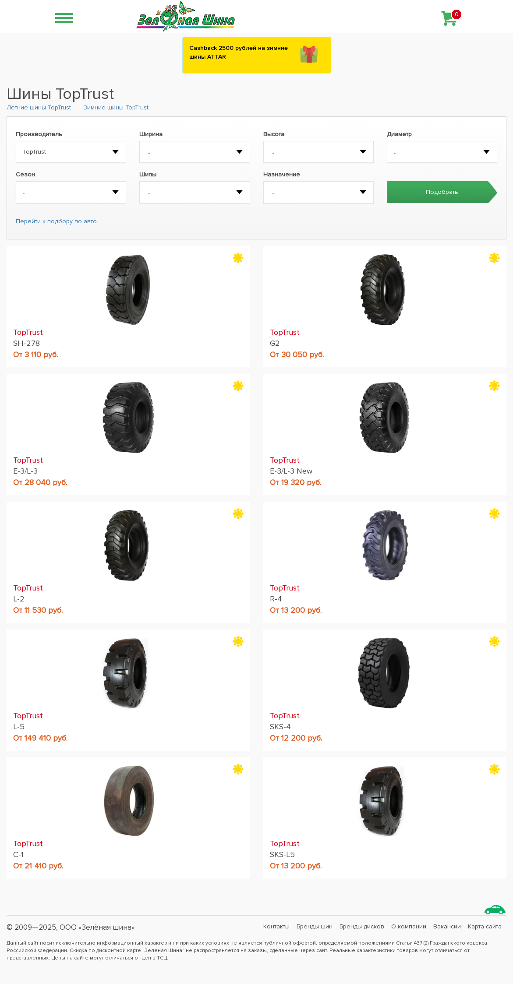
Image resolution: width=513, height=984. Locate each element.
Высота (273, 134)
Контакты (276, 926)
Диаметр (399, 134)
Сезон (25, 174)
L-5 (19, 726)
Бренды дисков (362, 926)
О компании (408, 926)
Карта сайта (485, 926)
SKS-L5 (282, 854)
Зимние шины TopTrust (116, 107)
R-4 (276, 599)
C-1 (18, 854)
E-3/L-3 (25, 471)
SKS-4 (280, 726)
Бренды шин (315, 926)
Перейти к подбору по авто (56, 221)
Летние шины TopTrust (39, 107)
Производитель (39, 134)
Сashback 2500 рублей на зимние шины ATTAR (238, 52)
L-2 (19, 599)
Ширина (151, 134)
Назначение (281, 174)
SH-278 (26, 343)
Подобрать (442, 192)
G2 (275, 343)
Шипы (147, 174)
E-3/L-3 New (291, 471)
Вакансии (447, 926)
